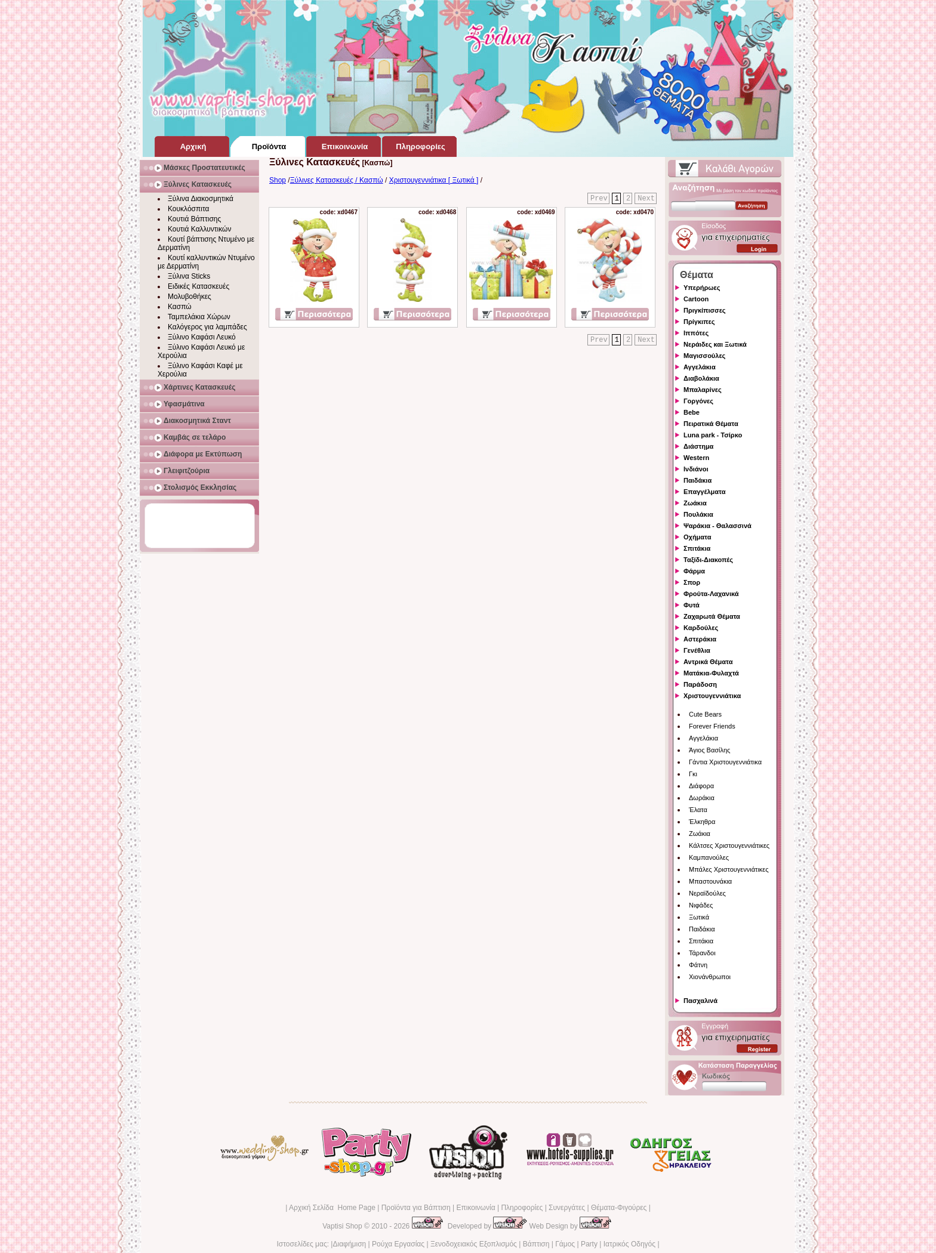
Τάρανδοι (702, 952)
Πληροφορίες (522, 1207)
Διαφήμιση (349, 1244)
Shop (277, 180)
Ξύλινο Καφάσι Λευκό (202, 337)
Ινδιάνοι (696, 469)
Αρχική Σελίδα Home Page (332, 1207)
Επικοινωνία (475, 1207)
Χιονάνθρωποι (710, 976)
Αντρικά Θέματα (707, 661)
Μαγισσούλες (704, 355)
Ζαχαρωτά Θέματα (711, 616)
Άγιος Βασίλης (709, 750)
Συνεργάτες (567, 1207)
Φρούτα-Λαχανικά (711, 593)
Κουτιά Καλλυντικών (199, 229)
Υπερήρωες (702, 287)
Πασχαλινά (700, 1000)
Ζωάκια (695, 503)
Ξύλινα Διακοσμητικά (200, 199)
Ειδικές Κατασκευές (198, 286)
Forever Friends (712, 726)
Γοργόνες (698, 401)
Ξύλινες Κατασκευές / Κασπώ (336, 180)
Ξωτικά (699, 917)
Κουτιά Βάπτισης (194, 219)
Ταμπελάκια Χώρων (199, 317)
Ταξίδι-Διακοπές (708, 559)
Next (646, 199)
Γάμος (565, 1244)
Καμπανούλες (709, 857)
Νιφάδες (701, 905)
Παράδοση (700, 684)
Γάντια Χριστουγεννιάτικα (725, 762)
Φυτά (691, 605)
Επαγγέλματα (704, 491)
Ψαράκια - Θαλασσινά (717, 525)
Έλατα (698, 809)
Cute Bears (705, 714)
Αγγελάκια (699, 367)
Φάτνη (698, 964)
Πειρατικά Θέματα (710, 423)
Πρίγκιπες (699, 321)
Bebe (691, 412)
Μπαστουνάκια (710, 881)
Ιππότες (696, 333)
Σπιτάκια (696, 548)
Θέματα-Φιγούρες (618, 1207)
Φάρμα (694, 571)
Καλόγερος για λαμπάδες (207, 327)
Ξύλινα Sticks (189, 276)
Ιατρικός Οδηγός (629, 1244)
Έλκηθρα (702, 821)
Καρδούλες (700, 627)
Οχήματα (697, 537)
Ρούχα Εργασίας (398, 1244)
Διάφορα (701, 785)
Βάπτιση (536, 1244)
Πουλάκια (698, 514)
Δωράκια (702, 797)
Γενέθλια (696, 650)
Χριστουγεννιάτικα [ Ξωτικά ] (434, 180)
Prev (599, 199)
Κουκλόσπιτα (188, 209)
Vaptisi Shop (342, 1226)
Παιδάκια (697, 480)
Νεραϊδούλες (707, 893)
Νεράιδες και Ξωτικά (715, 344)
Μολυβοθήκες (189, 296)
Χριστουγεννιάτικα (712, 695)
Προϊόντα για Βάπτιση (416, 1207)
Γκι (693, 773)
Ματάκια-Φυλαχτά (711, 673)
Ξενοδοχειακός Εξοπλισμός (473, 1244)
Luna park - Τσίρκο (712, 435)
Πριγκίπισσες (704, 310)
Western (696, 457)
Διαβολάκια (701, 378)
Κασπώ (180, 307)
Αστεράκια (699, 639)
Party (589, 1244)
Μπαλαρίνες (702, 389)
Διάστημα (698, 446)
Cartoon (696, 299)
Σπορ (691, 582)
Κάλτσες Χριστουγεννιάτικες (729, 845)
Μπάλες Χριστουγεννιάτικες (729, 869)
